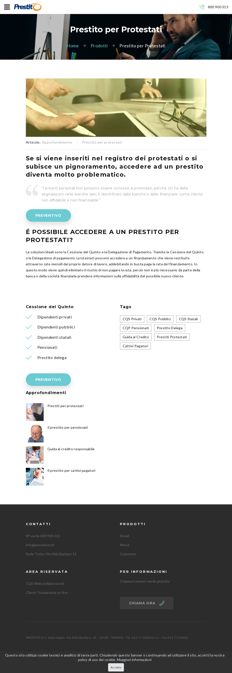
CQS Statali (188, 319)
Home (72, 45)
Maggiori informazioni (134, 664)
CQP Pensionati (136, 328)
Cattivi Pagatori (135, 346)
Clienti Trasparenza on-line (47, 592)
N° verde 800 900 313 (43, 536)
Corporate (128, 554)
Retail (124, 536)
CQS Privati (132, 319)
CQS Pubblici (160, 319)
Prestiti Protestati (172, 337)
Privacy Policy (74, 655)
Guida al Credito (136, 337)
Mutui (124, 545)
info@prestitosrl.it (40, 545)
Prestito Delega (170, 328)
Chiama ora (142, 603)
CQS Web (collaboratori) (45, 583)
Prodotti (99, 45)
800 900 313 (218, 7)
